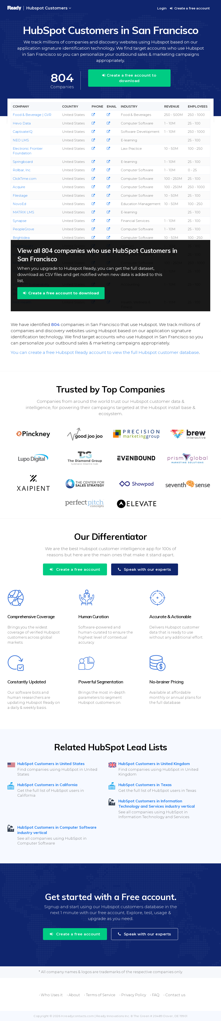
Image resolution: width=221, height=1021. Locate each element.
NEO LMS (21, 140)
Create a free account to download (129, 78)
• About (73, 995)
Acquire (19, 187)
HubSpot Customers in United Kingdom (154, 763)
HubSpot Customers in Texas (145, 784)
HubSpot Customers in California (47, 784)
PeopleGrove (23, 229)
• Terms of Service (99, 995)
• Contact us (174, 995)
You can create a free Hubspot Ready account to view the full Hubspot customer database (105, 352)
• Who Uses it (51, 995)
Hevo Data (22, 123)
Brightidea (21, 238)
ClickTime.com (24, 178)
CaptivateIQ (22, 132)
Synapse (20, 221)
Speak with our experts (144, 569)
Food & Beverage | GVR (32, 115)
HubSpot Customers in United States (51, 763)
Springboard (23, 162)
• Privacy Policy (132, 995)
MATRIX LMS (23, 212)
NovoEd (19, 204)
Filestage (20, 195)
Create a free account (190, 8)
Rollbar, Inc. (22, 170)
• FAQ (154, 995)
